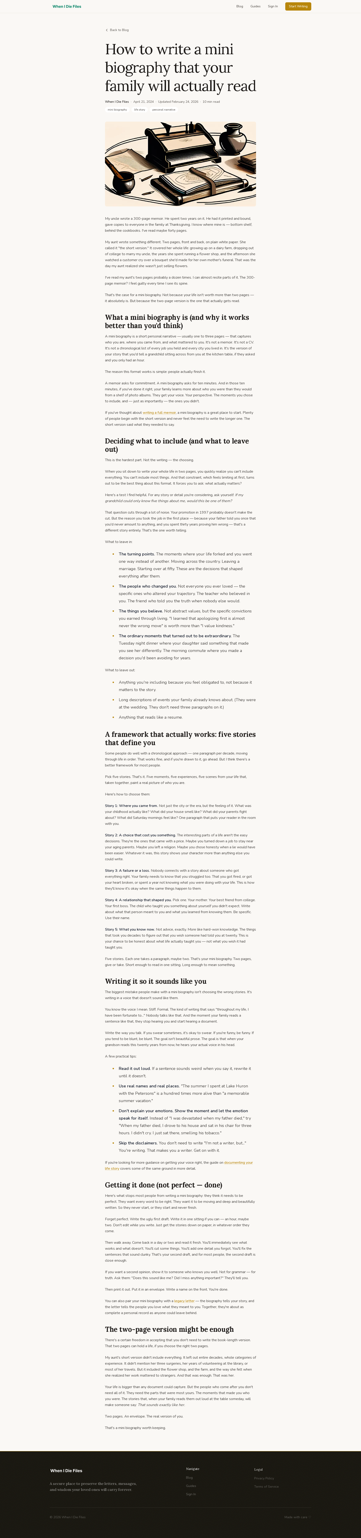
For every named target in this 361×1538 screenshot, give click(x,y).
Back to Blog (117, 30)
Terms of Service (266, 1489)
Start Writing (298, 6)
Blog (239, 6)
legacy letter (184, 1301)
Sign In (273, 6)
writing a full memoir (159, 412)
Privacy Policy (264, 1481)
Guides (255, 6)
